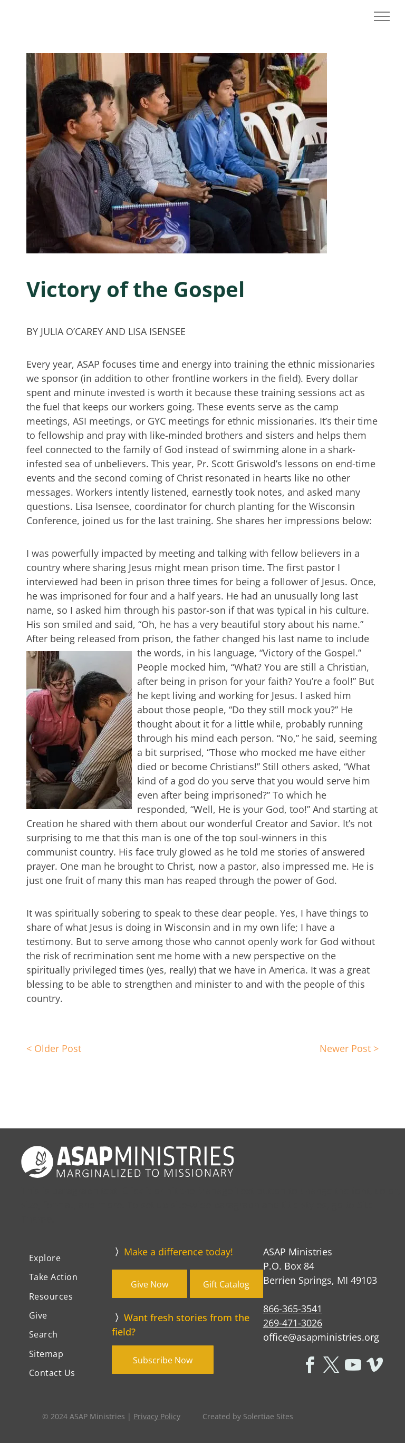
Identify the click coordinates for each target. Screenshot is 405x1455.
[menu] (382, 16)
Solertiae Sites (268, 1416)
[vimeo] (374, 1367)
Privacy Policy (156, 1416)
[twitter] (331, 1367)
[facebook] (309, 1367)
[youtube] (352, 1367)
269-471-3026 (292, 1322)
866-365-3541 (292, 1308)
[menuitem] (66, 1257)
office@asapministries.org (321, 1337)
